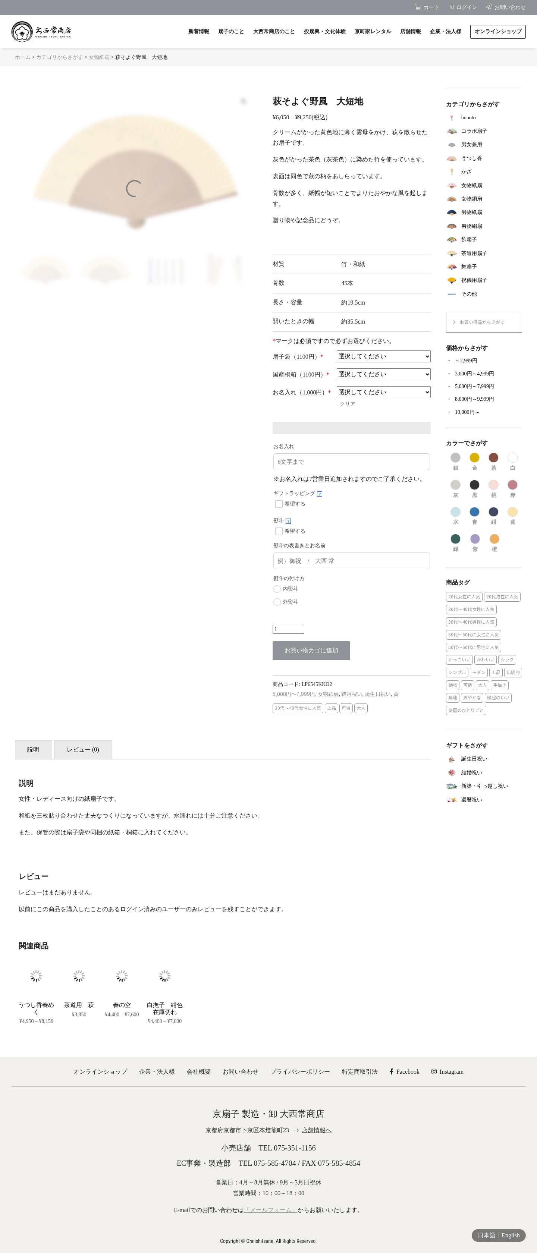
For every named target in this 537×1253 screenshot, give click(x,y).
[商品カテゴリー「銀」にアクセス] (455, 462)
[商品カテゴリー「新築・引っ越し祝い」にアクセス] (484, 786)
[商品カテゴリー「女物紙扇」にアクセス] (484, 185)
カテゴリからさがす (59, 57)
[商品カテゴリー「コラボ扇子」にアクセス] (484, 131)
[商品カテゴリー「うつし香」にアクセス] (484, 158)
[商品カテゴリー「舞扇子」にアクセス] (484, 267)
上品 (331, 708)
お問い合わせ (240, 1071)
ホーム (23, 57)
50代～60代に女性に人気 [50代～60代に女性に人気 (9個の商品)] (473, 634)
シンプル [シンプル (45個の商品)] (457, 672)
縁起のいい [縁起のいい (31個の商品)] (498, 698)
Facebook (405, 1071)
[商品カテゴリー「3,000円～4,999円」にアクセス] (484, 374)
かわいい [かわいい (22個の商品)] (485, 659)
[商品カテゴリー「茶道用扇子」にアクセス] (484, 253)
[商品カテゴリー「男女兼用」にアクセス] (484, 144)
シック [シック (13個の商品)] (507, 659)
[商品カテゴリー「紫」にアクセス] (475, 543)
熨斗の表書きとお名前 (299, 545)
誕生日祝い (378, 694)
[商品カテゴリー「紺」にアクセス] (494, 516)
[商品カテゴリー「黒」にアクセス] (475, 489)
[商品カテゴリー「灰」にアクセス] (455, 489)
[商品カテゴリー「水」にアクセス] (455, 516)
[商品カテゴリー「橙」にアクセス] (495, 543)
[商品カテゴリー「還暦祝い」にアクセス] (484, 800)
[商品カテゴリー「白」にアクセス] (513, 462)
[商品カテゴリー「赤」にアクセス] (513, 489)
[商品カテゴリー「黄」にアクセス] (513, 516)
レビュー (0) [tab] (83, 749)
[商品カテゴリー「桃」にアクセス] (494, 489)
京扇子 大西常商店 (41, 31)
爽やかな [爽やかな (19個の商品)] (472, 698)
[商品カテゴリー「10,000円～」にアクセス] (484, 412)
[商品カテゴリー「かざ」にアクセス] (484, 172)
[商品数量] (288, 629)
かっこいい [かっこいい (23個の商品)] (459, 659)
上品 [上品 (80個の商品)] (496, 672)
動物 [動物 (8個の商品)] (452, 685)
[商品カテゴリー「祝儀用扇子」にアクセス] (484, 280)
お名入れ (283, 446)
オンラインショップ (100, 1071)
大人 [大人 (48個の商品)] (482, 685)
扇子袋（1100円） (298, 356)
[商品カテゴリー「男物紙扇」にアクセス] (484, 212)
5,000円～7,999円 (294, 694)
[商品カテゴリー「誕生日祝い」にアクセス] (484, 759)
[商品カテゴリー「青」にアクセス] (475, 516)
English (511, 1235)
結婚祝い (351, 694)
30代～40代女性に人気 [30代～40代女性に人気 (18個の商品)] (471, 609)
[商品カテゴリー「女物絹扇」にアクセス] (484, 199)
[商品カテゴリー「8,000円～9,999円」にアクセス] (484, 399)
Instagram (447, 1071)
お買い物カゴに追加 (311, 650)
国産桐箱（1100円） (301, 374)
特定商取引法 (360, 1071)
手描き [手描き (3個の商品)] (499, 685)
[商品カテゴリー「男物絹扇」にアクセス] (484, 226)
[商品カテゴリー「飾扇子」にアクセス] (484, 239)
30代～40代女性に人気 (298, 708)
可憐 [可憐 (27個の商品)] (467, 685)
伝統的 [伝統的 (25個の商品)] (513, 672)
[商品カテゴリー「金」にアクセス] (475, 462)
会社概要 (199, 1071)
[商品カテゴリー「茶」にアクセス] (494, 462)
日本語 (487, 1235)
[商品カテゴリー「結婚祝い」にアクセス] (484, 773)
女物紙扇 (99, 57)
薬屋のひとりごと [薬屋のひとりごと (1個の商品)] (466, 710)
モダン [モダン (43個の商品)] (479, 672)
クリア (347, 404)
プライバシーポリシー (300, 1071)
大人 (361, 708)
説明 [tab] (33, 749)
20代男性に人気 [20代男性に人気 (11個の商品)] (502, 596)
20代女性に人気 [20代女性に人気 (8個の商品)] (464, 596)
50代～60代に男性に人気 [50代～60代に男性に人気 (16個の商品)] (473, 647)
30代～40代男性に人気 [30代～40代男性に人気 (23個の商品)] (471, 622)
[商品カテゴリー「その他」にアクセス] (484, 294)
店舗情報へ (317, 1130)
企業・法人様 (157, 1071)
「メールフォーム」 (271, 1210)
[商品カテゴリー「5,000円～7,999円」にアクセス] (484, 386)
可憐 (346, 708)
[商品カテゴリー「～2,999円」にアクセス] (484, 361)
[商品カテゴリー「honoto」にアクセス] (484, 117)
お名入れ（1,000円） (302, 392)
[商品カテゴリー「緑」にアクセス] (455, 543)
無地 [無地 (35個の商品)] (452, 698)
